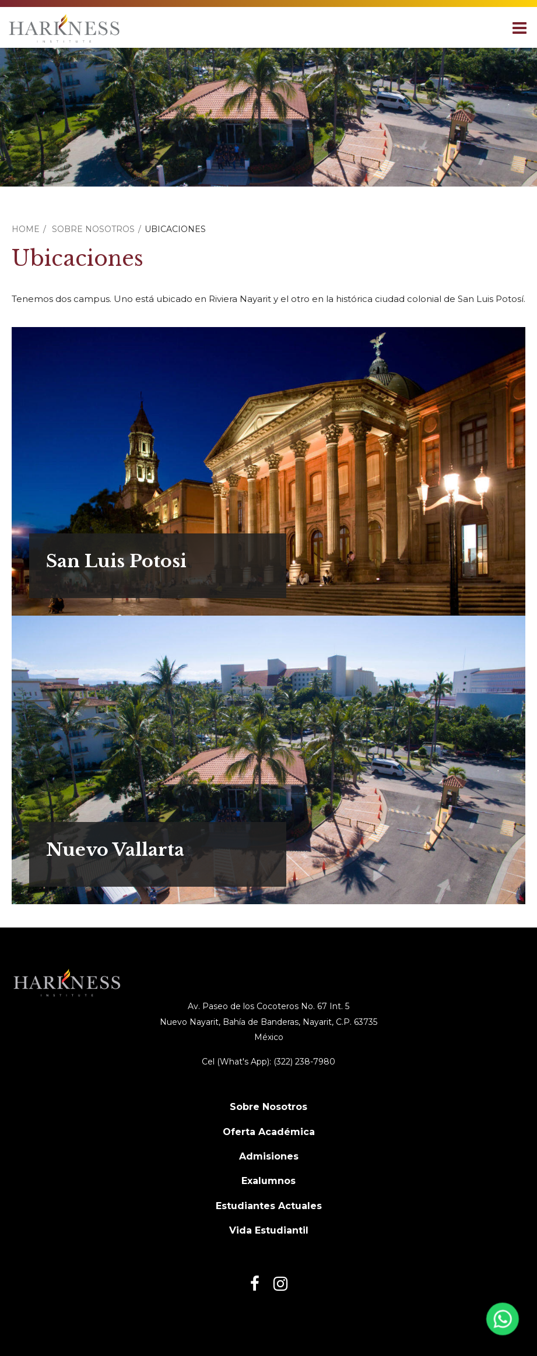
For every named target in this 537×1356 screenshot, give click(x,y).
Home (26, 229)
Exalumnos (268, 1180)
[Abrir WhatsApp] (501, 1323)
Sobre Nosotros (93, 229)
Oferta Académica (269, 1131)
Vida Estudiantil (268, 1230)
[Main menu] (519, 27)
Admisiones (269, 1156)
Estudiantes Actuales (269, 1205)
